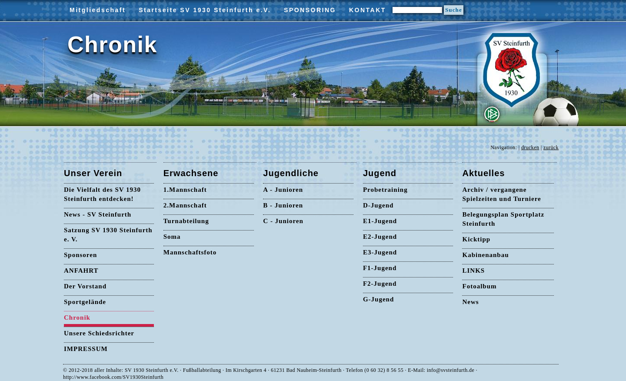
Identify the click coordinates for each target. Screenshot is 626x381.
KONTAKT (367, 10)
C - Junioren (283, 220)
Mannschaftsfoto (190, 252)
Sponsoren (80, 254)
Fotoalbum (479, 286)
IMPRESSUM (86, 348)
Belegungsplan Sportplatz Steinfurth (503, 219)
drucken (530, 147)
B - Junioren (283, 205)
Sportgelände (85, 301)
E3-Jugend (380, 252)
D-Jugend (378, 205)
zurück (551, 147)
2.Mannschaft (185, 205)
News (470, 301)
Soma (172, 236)
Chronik (77, 317)
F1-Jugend (379, 267)
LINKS (473, 270)
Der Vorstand (85, 286)
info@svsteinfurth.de (450, 370)
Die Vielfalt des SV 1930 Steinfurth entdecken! (102, 194)
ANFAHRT (81, 270)
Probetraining (385, 189)
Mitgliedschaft (98, 10)
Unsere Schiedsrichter (99, 333)
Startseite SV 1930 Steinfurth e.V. (205, 10)
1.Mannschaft (185, 189)
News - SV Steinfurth (97, 214)
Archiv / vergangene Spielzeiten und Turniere (501, 194)
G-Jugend (378, 299)
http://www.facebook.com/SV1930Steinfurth (113, 377)
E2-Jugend (380, 236)
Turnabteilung (186, 220)
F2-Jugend (379, 283)
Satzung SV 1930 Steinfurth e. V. (108, 235)
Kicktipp (476, 239)
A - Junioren (283, 189)
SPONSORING (310, 10)
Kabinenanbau (485, 254)
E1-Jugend (380, 220)
